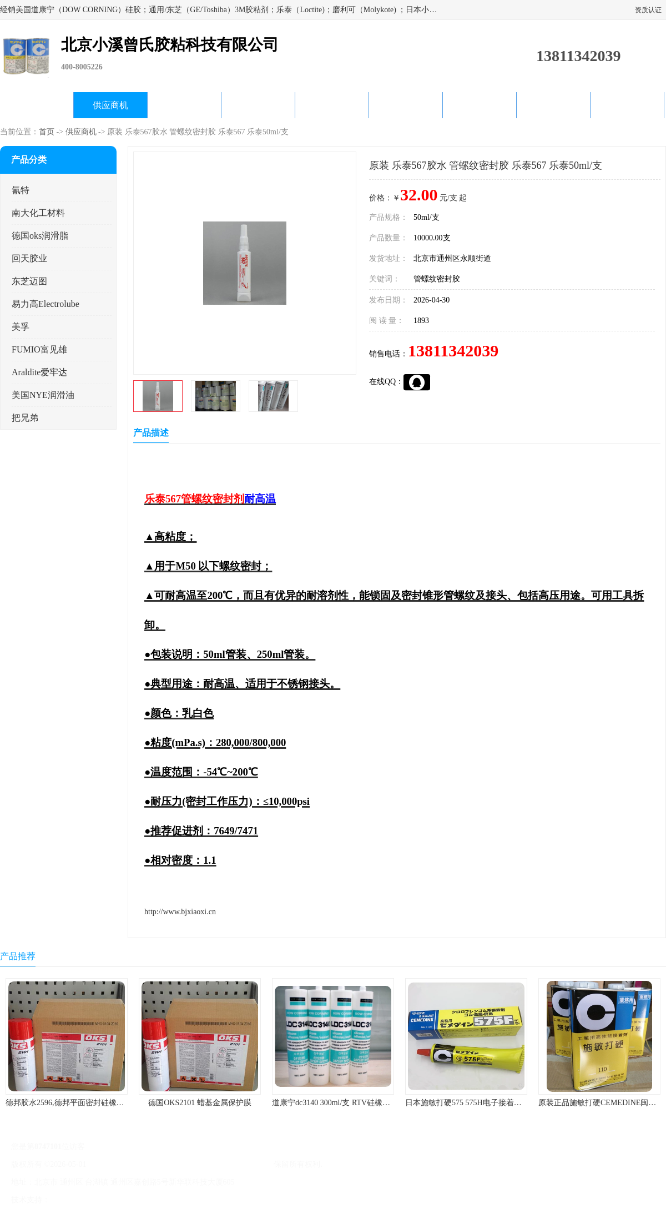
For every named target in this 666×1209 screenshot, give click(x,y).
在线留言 (553, 105)
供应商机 (110, 105)
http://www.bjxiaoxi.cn (180, 912)
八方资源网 (71, 1200)
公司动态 (332, 105)
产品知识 (405, 105)
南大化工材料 (38, 213)
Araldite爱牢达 (39, 372)
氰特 (20, 190)
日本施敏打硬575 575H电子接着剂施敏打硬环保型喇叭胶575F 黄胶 (519, 1103)
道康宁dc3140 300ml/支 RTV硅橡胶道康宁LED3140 (358, 1103)
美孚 (20, 326)
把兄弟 (25, 417)
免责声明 (108, 1200)
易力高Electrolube (45, 304)
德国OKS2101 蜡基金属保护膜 (199, 1103)
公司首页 (36, 105)
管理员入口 (145, 1200)
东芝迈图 (29, 281)
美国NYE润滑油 (43, 395)
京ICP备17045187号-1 (124, 1164)
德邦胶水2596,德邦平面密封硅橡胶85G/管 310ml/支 (92, 1103)
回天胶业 (29, 258)
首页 (46, 132)
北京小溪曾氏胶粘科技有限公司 (217, 1164)
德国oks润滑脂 (40, 235)
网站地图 (182, 1200)
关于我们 (258, 105)
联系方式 (627, 105)
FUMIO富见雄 (39, 349)
